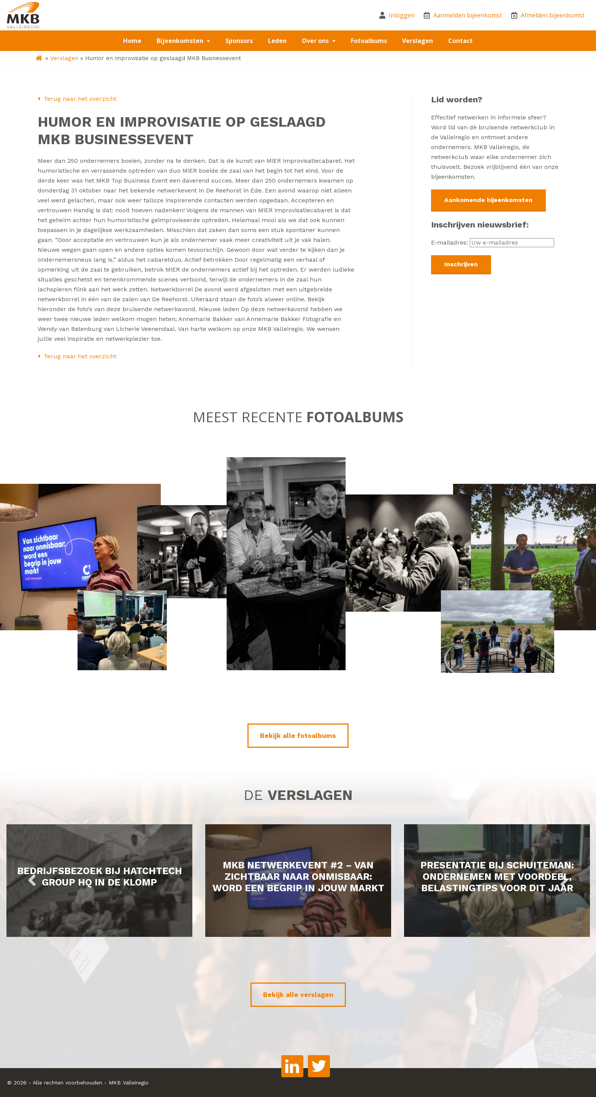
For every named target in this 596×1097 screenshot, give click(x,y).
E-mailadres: (492, 242)
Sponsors (239, 41)
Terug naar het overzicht (77, 98)
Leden (277, 41)
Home (132, 41)
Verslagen (417, 41)
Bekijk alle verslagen (298, 994)
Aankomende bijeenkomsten (488, 200)
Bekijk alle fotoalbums (298, 735)
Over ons (316, 41)
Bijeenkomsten (181, 41)
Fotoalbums (369, 41)
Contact (460, 41)
